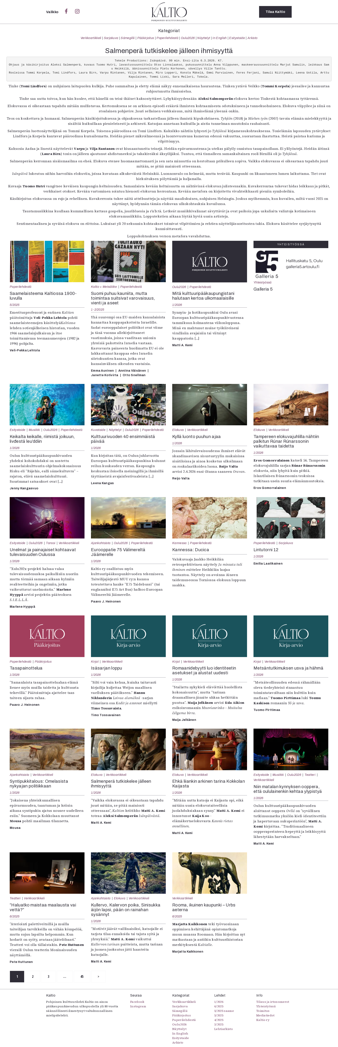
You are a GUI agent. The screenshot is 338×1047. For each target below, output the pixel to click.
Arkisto (252, 38)
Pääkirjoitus (145, 38)
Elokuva (178, 430)
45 (83, 976)
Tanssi (50, 543)
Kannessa (179, 543)
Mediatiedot (265, 1015)
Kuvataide (98, 430)
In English (220, 38)
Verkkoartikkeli (91, 38)
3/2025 (218, 1024)
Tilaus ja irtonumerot (272, 1002)
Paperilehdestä (167, 38)
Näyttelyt (203, 38)
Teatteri (310, 774)
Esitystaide (237, 38)
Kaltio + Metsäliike (104, 286)
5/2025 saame (224, 1011)
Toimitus (263, 1011)
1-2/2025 (97, 309)
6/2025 (15, 916)
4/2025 (218, 1020)
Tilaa (275, 12)
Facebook (137, 1002)
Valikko (52, 12)
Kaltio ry (262, 1020)
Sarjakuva (111, 38)
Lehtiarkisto (223, 1029)
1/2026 (177, 305)
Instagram (138, 1006)
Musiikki (34, 430)
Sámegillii (128, 38)
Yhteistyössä (262, 282)
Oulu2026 (188, 38)
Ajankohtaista (100, 543)
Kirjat (95, 661)
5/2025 (15, 305)
